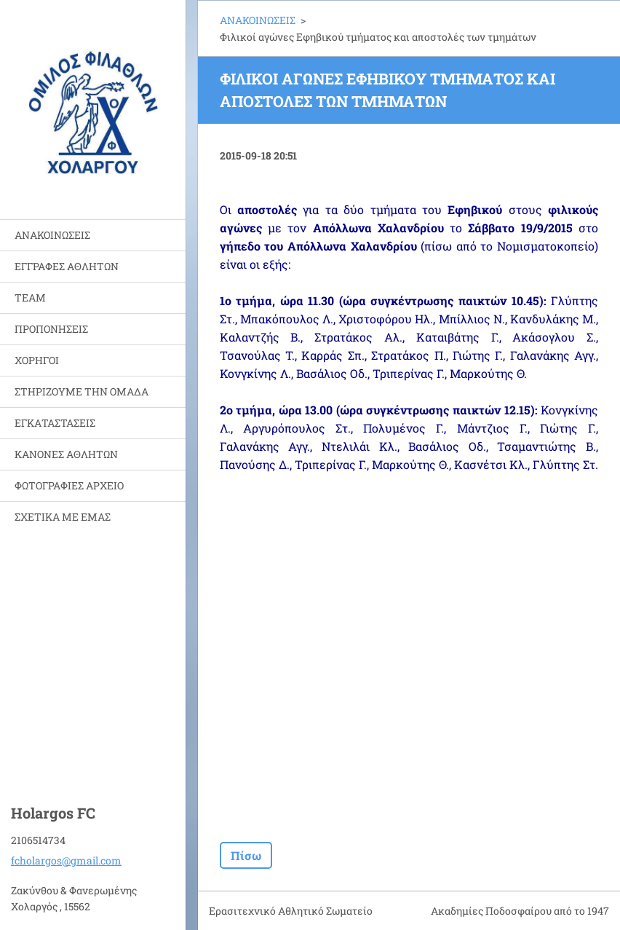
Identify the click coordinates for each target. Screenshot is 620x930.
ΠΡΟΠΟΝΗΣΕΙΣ (51, 329)
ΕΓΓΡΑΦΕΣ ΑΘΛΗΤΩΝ (67, 266)
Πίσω (246, 855)
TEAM (30, 297)
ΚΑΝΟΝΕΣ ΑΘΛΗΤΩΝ (66, 454)
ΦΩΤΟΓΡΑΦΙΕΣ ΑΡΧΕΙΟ (69, 485)
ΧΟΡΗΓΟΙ (37, 360)
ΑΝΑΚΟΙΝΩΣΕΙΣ (52, 235)
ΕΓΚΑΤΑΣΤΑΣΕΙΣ (55, 423)
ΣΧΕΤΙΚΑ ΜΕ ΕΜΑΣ (63, 517)
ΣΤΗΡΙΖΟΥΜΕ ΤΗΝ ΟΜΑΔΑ (81, 391)
